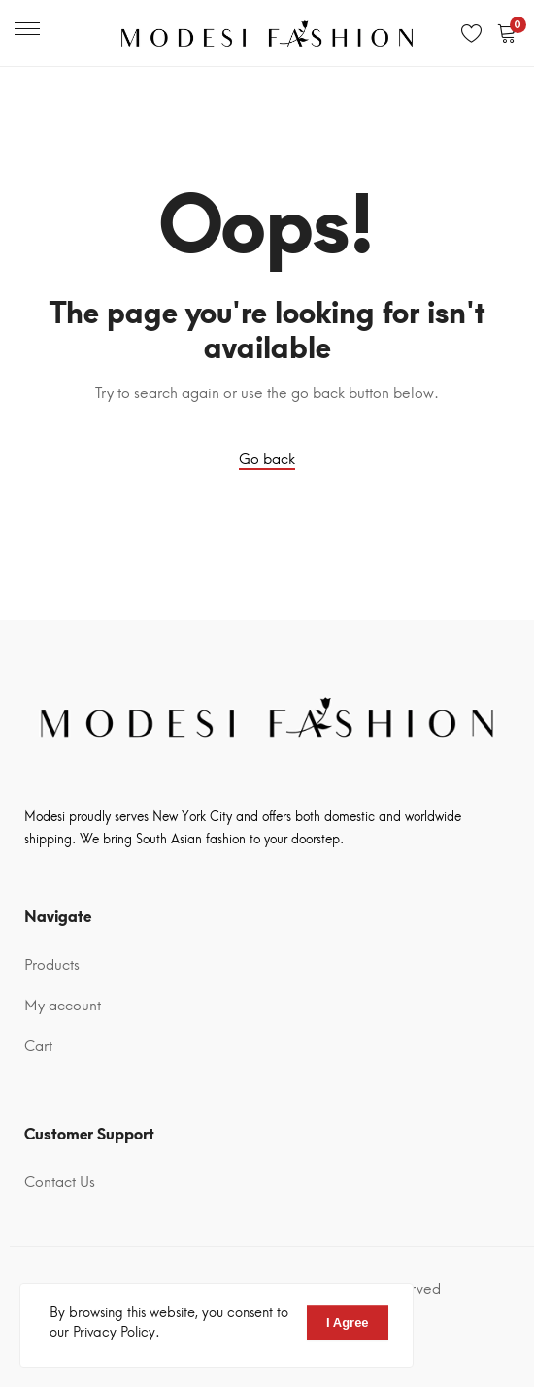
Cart (38, 1046)
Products (52, 965)
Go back (267, 459)
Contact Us (59, 1182)
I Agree (347, 1322)
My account (62, 1005)
